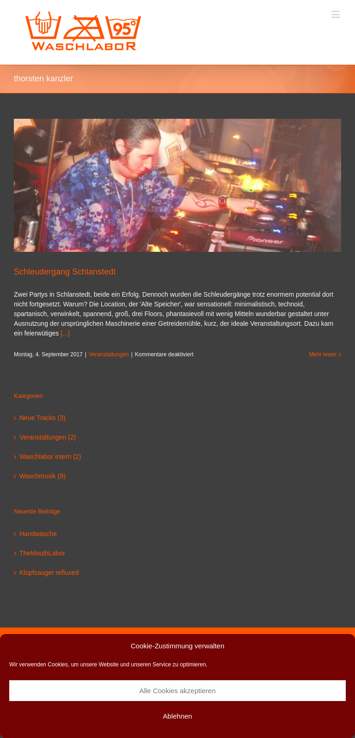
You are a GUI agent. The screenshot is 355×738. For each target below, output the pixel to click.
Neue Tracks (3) (42, 417)
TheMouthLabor (42, 553)
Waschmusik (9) (42, 476)
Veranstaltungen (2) (47, 437)
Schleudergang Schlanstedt (65, 271)
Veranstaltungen (109, 354)
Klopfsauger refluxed (49, 572)
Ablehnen (177, 716)
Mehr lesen (323, 354)
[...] (65, 333)
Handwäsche (38, 533)
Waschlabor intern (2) (50, 456)
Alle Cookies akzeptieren (177, 691)
